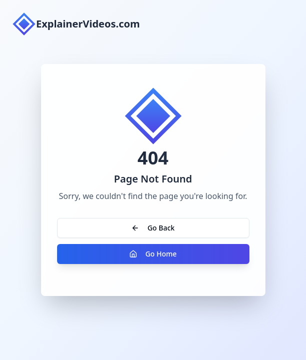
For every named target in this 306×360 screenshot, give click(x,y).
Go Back (152, 227)
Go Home (153, 253)
